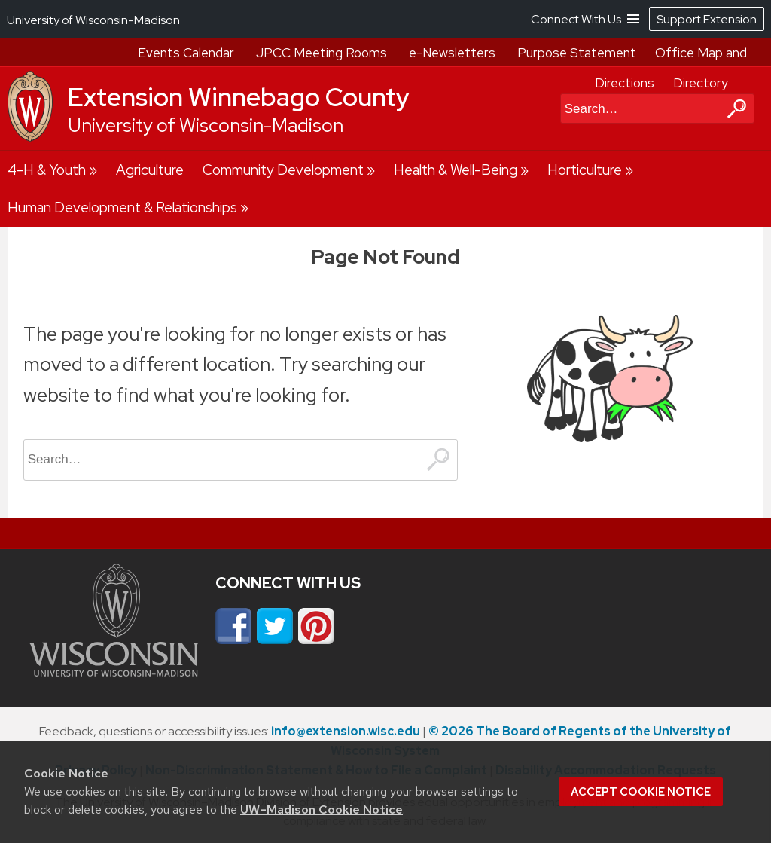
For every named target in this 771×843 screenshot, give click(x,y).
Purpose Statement (576, 52)
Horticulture (584, 169)
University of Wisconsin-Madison (205, 125)
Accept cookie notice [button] (641, 791)
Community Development (283, 169)
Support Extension (707, 19)
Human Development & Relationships (122, 207)
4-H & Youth (47, 169)
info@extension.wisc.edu (345, 731)
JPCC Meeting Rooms (321, 52)
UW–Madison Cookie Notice (321, 809)
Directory (700, 83)
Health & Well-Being (455, 169)
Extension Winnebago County (239, 97)
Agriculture (150, 169)
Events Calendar (186, 52)
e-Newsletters (452, 52)
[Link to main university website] (114, 672)
